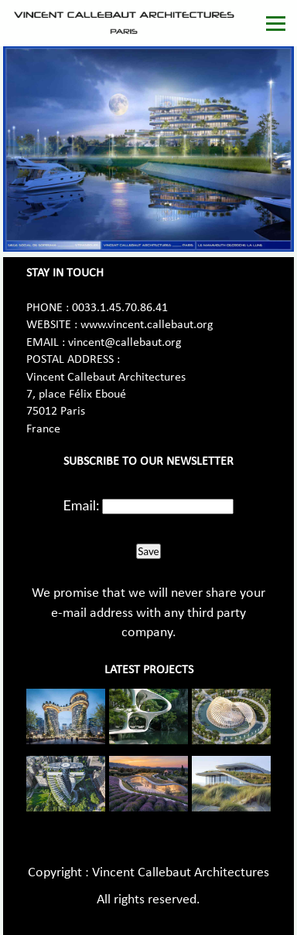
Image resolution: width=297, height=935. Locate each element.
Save (148, 551)
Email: (81, 504)
